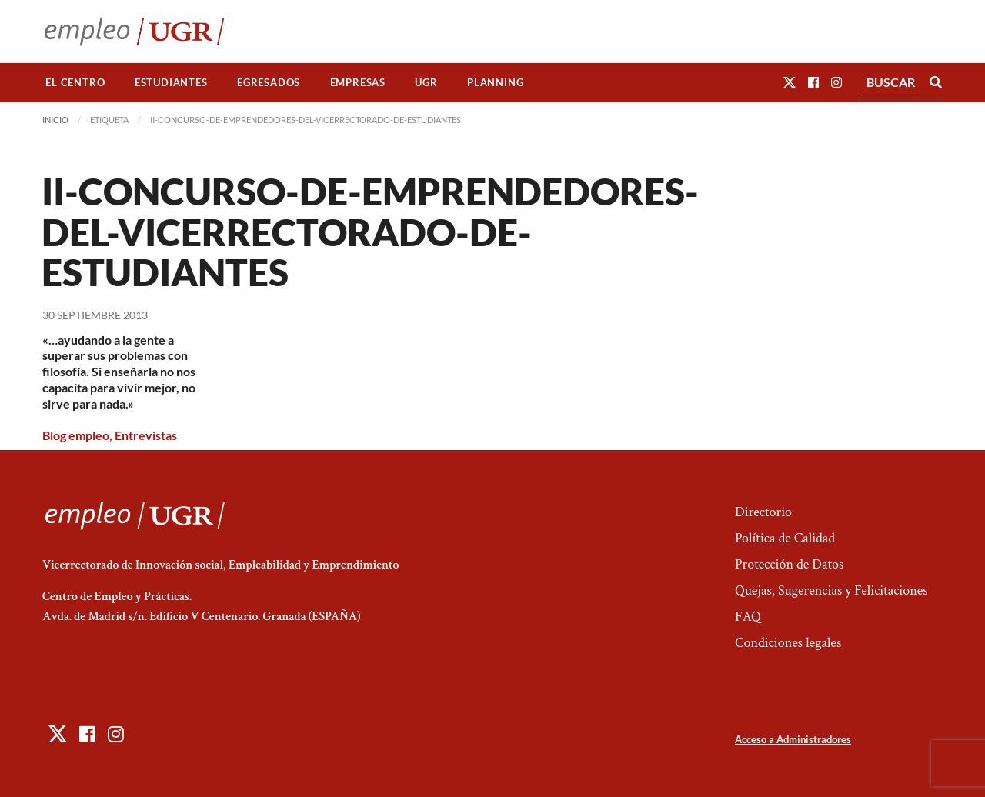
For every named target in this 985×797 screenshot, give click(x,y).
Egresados (268, 82)
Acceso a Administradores (793, 739)
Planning (495, 82)
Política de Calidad (785, 538)
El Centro (75, 82)
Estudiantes (171, 82)
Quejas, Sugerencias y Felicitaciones (831, 590)
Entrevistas (146, 435)
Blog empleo (75, 435)
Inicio (55, 120)
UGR (426, 82)
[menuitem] (75, 82)
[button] (789, 82)
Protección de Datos (789, 564)
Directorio (763, 512)
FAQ (748, 616)
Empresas (358, 82)
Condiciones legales (788, 643)
